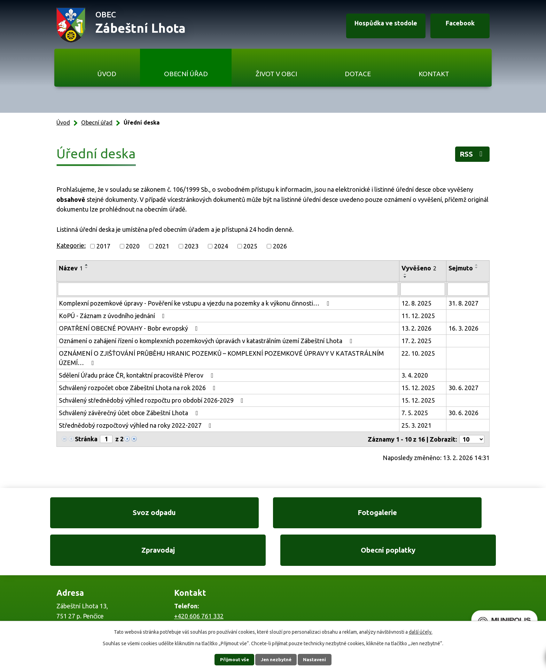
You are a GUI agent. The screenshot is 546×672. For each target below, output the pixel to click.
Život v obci (276, 74)
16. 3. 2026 (463, 328)
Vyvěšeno (418, 267)
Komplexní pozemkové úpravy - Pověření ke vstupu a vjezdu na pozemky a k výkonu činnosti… (195, 303)
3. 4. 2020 (414, 375)
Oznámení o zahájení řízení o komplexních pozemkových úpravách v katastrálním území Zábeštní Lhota (207, 340)
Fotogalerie (215, 515)
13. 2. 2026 (416, 328)
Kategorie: (71, 245)
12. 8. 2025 (416, 303)
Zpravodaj (331, 515)
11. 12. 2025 (418, 315)
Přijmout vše (231, 659)
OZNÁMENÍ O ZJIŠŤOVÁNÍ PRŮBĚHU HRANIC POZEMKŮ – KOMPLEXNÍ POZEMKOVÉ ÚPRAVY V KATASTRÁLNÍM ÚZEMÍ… (221, 358)
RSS (471, 155)
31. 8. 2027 (463, 303)
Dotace (358, 74)
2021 (162, 246)
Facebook (457, 25)
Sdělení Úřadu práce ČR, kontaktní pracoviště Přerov (137, 375)
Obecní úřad (186, 74)
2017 (103, 246)
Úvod (106, 74)
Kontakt (434, 74)
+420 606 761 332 (199, 582)
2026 (280, 246)
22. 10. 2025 (418, 353)
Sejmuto (460, 267)
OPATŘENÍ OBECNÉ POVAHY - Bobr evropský (130, 328)
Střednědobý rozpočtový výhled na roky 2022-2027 (136, 425)
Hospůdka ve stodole (379, 25)
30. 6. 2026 (463, 412)
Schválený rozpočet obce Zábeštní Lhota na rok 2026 (138, 387)
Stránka (86, 438)
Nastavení (317, 659)
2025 (250, 246)
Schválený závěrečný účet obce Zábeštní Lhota (130, 412)
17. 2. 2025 (416, 340)
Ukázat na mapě (363, 596)
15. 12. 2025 (418, 387)
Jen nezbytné (276, 659)
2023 (191, 246)
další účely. (420, 632)
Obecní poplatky (447, 515)
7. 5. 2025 (414, 412)
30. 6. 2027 (463, 387)
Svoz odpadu (99, 515)
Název (71, 267)
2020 (133, 246)
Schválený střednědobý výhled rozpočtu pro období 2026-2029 (152, 400)
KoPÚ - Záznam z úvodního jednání (113, 315)
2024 (221, 246)
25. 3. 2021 (416, 425)
